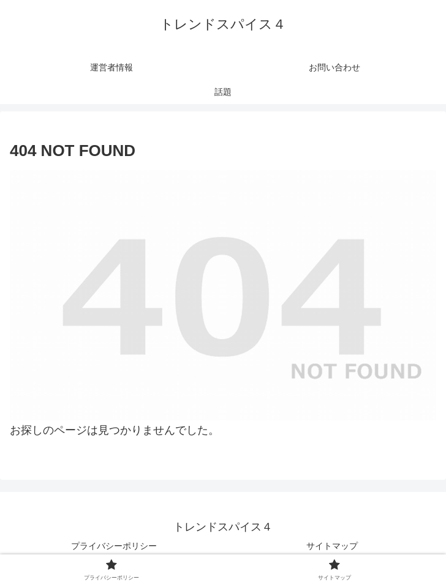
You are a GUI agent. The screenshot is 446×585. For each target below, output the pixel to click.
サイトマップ (332, 546)
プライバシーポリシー (114, 546)
